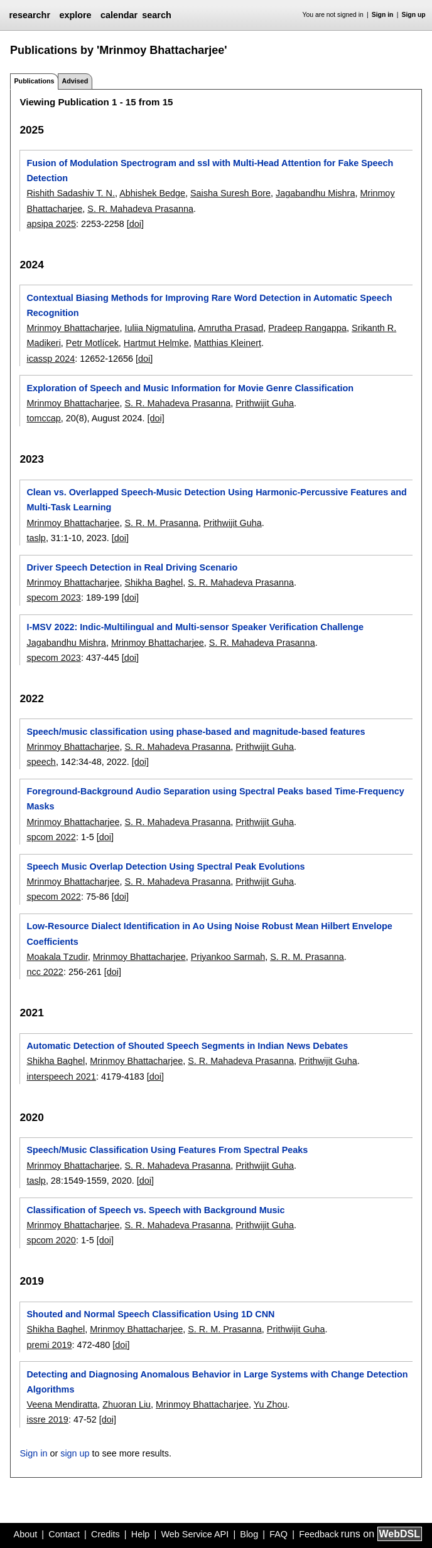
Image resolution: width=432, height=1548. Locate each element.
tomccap (43, 418)
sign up (74, 1453)
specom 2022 (53, 897)
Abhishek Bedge (152, 193)
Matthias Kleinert (227, 343)
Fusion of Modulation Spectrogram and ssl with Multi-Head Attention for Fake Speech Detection (209, 170)
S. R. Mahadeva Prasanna (140, 209)
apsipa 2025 (50, 224)
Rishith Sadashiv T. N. (70, 193)
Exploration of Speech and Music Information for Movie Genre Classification (190, 388)
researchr (29, 15)
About (26, 1534)
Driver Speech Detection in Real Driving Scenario (131, 567)
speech (40, 762)
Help (140, 1534)
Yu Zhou (271, 1404)
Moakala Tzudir (56, 957)
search (156, 15)
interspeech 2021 (60, 1076)
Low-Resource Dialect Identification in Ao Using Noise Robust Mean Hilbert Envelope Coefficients (209, 933)
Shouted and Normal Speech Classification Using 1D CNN (150, 1314)
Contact (64, 1534)
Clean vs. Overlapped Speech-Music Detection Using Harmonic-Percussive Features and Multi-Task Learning (216, 499)
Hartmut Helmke (156, 343)
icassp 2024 (50, 359)
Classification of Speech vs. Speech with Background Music (155, 1210)
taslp (35, 538)
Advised (75, 81)
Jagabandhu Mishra (315, 193)
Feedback (318, 1534)
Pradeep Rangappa (307, 328)
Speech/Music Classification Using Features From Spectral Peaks (167, 1150)
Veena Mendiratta (61, 1404)
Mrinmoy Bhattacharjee (72, 328)
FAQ (278, 1534)
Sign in (383, 14)
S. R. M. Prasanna (161, 523)
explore (75, 15)
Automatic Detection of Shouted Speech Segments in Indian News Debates (187, 1046)
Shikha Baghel (153, 582)
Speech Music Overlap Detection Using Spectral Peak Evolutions (165, 866)
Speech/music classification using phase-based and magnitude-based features (195, 732)
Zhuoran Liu (126, 1404)
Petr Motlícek (92, 343)
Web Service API (195, 1534)
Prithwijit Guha (264, 403)
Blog (249, 1534)
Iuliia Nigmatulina (158, 328)
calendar (119, 15)
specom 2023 (53, 597)
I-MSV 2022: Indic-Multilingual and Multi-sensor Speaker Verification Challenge (195, 627)
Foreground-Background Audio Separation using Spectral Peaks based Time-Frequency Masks (215, 798)
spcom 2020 (50, 1240)
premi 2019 (49, 1345)
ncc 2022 (44, 972)
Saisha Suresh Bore (230, 193)
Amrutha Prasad (230, 328)
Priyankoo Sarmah (228, 957)
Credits (105, 1534)
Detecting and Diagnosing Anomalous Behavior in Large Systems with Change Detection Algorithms (217, 1381)
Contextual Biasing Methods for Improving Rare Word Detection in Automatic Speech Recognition (209, 305)
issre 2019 (47, 1419)
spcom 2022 (50, 837)
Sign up (414, 14)
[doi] (135, 224)
